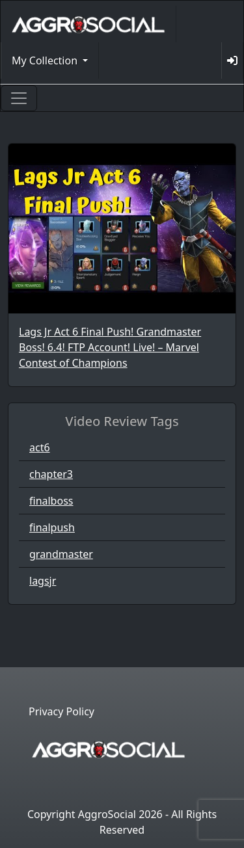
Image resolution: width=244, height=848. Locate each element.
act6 (39, 447)
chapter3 (51, 474)
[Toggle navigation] (19, 98)
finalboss (51, 501)
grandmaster (61, 554)
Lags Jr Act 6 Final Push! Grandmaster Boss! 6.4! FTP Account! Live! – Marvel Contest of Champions (110, 347)
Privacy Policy (61, 711)
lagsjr (42, 581)
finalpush (52, 527)
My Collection (46, 60)
